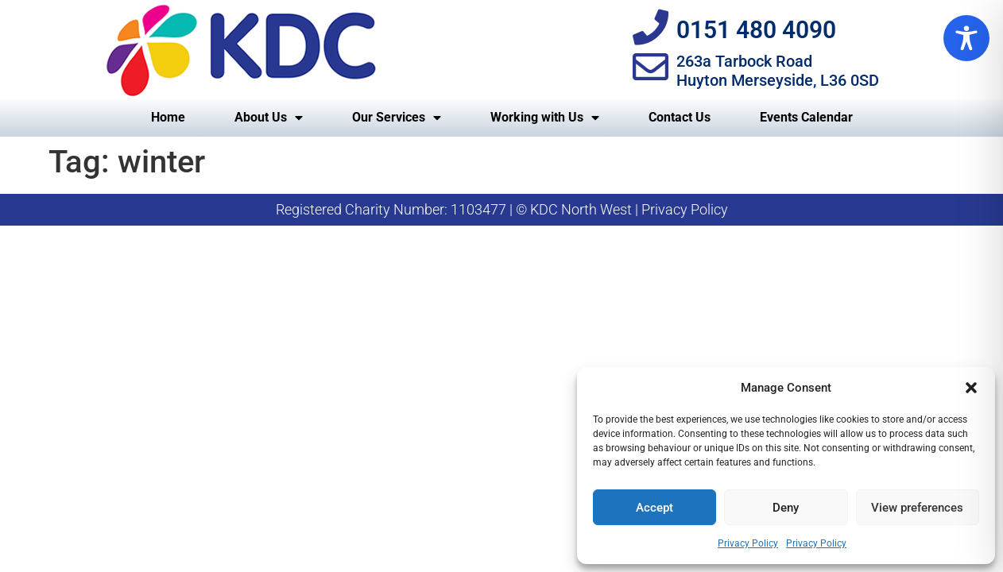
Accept (654, 507)
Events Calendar (806, 117)
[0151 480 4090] (650, 27)
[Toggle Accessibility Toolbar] (966, 38)
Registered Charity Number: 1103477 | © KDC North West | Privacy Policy (502, 209)
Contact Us (680, 117)
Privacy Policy (748, 543)
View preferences (917, 507)
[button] (971, 388)
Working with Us (544, 117)
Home (168, 117)
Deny (786, 507)
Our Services (396, 117)
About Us (268, 117)
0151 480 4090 (756, 30)
